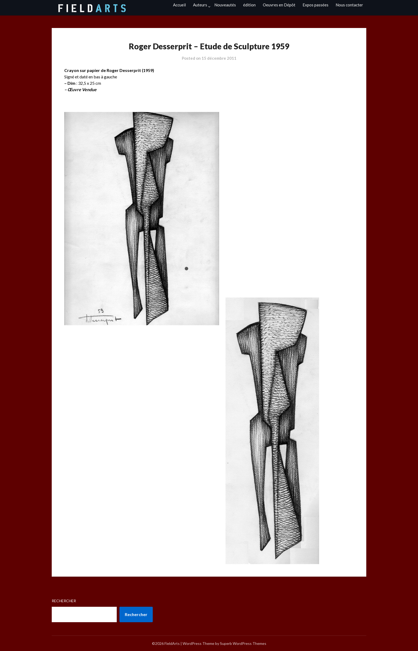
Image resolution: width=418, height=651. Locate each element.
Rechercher (64, 600)
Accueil (179, 4)
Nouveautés (225, 4)
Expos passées (315, 4)
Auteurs (200, 4)
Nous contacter (349, 4)
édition (249, 4)
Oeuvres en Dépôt (279, 4)
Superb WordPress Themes (243, 643)
